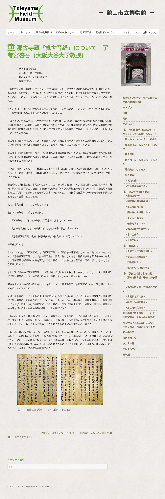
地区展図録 (86, 32)
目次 (125, 113)
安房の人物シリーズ (66, 32)
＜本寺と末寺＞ (132, 234)
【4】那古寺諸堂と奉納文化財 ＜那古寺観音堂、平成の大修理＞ (140, 277)
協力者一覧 (128, 343)
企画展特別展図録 (43, 32)
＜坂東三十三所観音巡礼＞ (137, 251)
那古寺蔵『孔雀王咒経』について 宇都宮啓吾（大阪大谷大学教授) (76, 433)
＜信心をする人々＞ (134, 223)
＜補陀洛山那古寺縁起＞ (136, 201)
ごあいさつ (24, 32)
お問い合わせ (150, 32)
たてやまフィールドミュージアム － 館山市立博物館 (26, 13)
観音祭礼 (128, 154)
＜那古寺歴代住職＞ (134, 207)
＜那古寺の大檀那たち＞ (136, 212)
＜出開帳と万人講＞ (134, 296)
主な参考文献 (129, 349)
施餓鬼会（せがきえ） (135, 169)
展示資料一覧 (129, 338)
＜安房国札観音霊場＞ (135, 257)
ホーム (11, 32)
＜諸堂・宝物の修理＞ (135, 302)
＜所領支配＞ (131, 240)
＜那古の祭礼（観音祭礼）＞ (140, 268)
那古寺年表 (128, 332)
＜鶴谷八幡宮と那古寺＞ (136, 229)
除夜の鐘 (128, 175)
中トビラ (127, 107)
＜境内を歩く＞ (132, 180)
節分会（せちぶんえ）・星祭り (140, 139)
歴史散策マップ (103, 32)
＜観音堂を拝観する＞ (135, 186)
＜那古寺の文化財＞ (20, 437)
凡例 (125, 118)
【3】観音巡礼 (130, 246)
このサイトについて (129, 32)
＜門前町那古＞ (132, 262)
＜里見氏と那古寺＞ (134, 218)
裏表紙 (126, 354)
